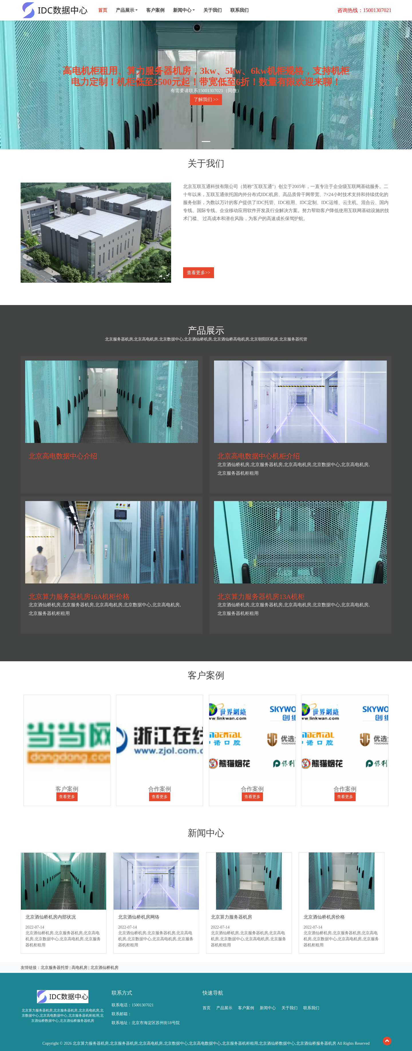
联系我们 (239, 10)
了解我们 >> (206, 99)
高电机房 (80, 967)
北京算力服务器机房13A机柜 (261, 596)
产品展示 (224, 1008)
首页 (102, 10)
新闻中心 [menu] (182, 10)
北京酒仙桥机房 (104, 967)
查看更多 (67, 797)
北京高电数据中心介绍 (63, 456)
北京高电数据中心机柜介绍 (258, 456)
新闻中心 (268, 1008)
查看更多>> (198, 272)
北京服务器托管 (55, 967)
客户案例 (155, 10)
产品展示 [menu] (125, 10)
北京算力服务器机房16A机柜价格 (79, 596)
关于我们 (212, 10)
